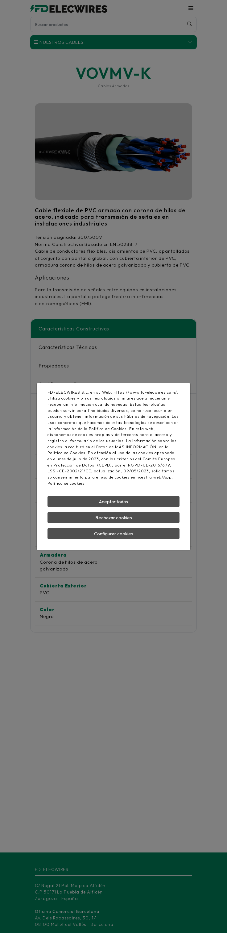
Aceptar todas (113, 501)
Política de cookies (66, 483)
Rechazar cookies (113, 517)
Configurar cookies (113, 534)
